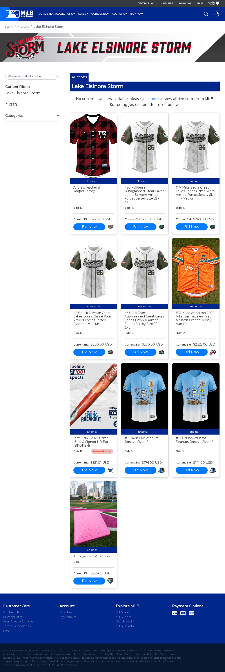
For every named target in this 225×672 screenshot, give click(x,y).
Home (9, 27)
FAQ (6, 630)
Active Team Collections (56, 13)
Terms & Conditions (17, 626)
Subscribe (166, 3)
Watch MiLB (124, 621)
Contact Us (11, 612)
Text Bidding (146, 3)
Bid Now (89, 227)
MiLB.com (185, 3)
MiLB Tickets (125, 626)
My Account (68, 617)
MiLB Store (124, 617)
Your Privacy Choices (18, 621)
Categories (99, 13)
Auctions (118, 13)
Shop (200, 3)
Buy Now (136, 13)
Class (82, 13)
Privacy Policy (13, 617)
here (155, 99)
